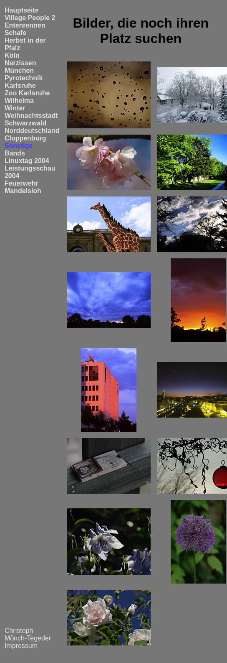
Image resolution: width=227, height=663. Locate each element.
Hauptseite (22, 10)
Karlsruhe (20, 85)
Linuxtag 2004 (27, 160)
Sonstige (19, 145)
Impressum (21, 645)
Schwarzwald (25, 123)
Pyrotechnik (24, 78)
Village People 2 (30, 17)
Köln (12, 55)
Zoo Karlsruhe (27, 93)
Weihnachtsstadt (31, 115)
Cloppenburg (25, 138)
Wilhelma (19, 100)
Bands (15, 153)
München (19, 70)
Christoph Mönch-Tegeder (28, 634)
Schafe (15, 32)
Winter (15, 108)
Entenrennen (25, 25)
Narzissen (20, 62)
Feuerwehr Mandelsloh (23, 187)
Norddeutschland (32, 130)
